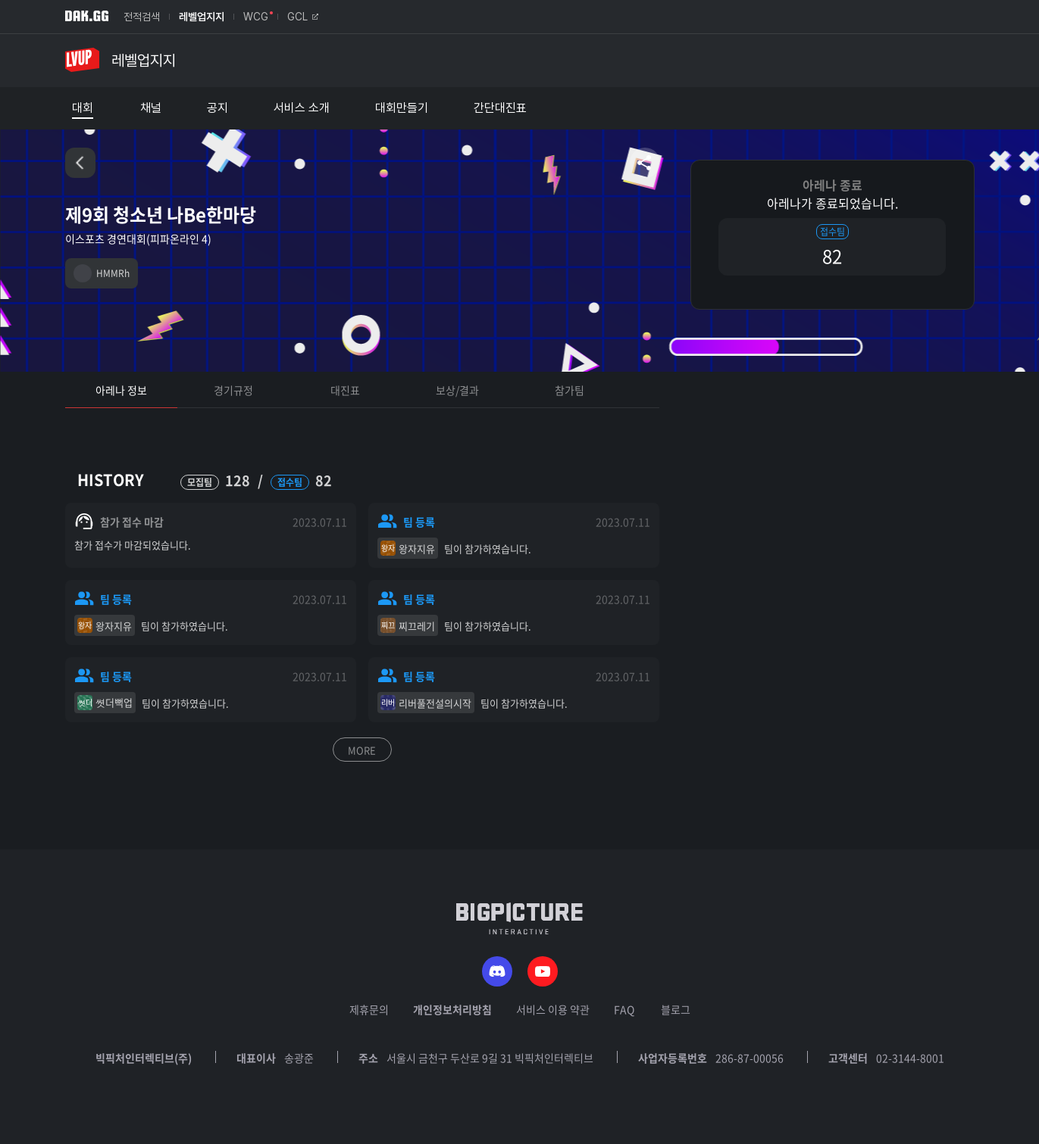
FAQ (624, 1009)
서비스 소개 (302, 108)
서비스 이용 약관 (553, 1009)
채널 (150, 108)
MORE (362, 750)
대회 (82, 108)
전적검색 (142, 16)
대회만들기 (401, 108)
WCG (255, 16)
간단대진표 (500, 108)
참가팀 (569, 389)
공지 (217, 108)
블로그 (675, 1009)
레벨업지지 (201, 16)
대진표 (345, 389)
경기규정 (233, 389)
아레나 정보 (121, 389)
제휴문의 (369, 1009)
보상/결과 (457, 389)
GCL (302, 16)
